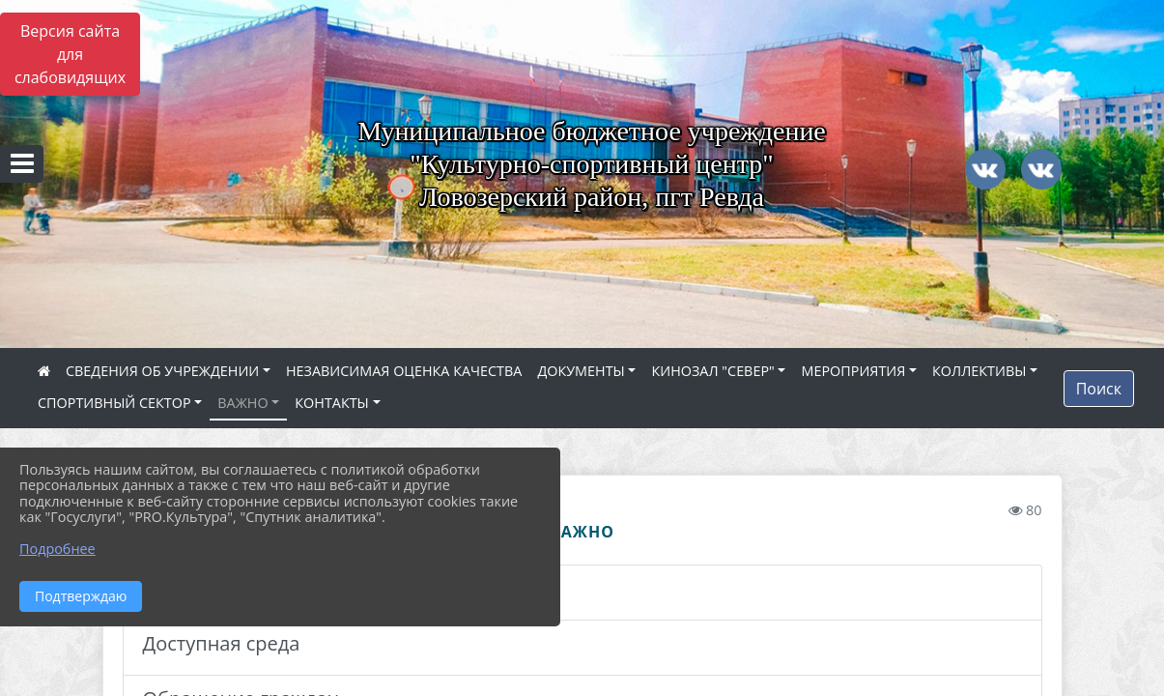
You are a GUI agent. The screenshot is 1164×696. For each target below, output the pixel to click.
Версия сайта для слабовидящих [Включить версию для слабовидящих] (70, 54)
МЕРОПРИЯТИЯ (853, 371)
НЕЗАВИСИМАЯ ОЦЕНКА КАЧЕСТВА (404, 371)
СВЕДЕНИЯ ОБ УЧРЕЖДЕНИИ (162, 371)
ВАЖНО (242, 402)
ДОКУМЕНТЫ (580, 371)
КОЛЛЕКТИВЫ (979, 371)
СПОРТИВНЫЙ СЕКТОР (114, 402)
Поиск (1098, 388)
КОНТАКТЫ (332, 402)
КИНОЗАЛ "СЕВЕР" (712, 371)
